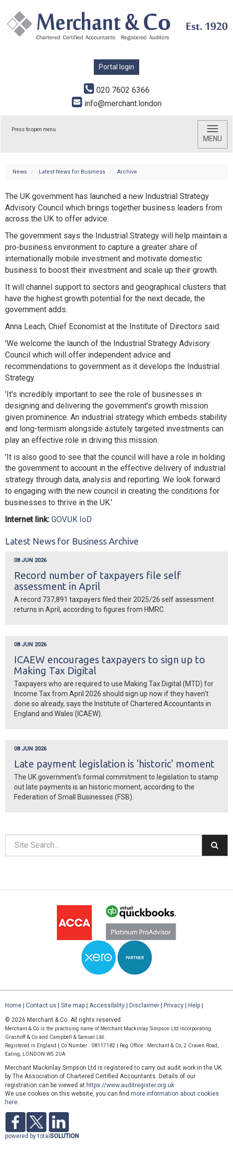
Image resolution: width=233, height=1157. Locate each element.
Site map (73, 1005)
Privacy (174, 1005)
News (19, 172)
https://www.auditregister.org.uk (130, 1085)
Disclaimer (144, 1005)
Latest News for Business (72, 172)
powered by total (42, 1136)
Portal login (116, 67)
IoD (85, 519)
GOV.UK (64, 519)
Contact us (41, 1005)
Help (194, 1005)
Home (13, 1005)
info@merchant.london (117, 103)
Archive (127, 172)
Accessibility (107, 1005)
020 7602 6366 (117, 90)
